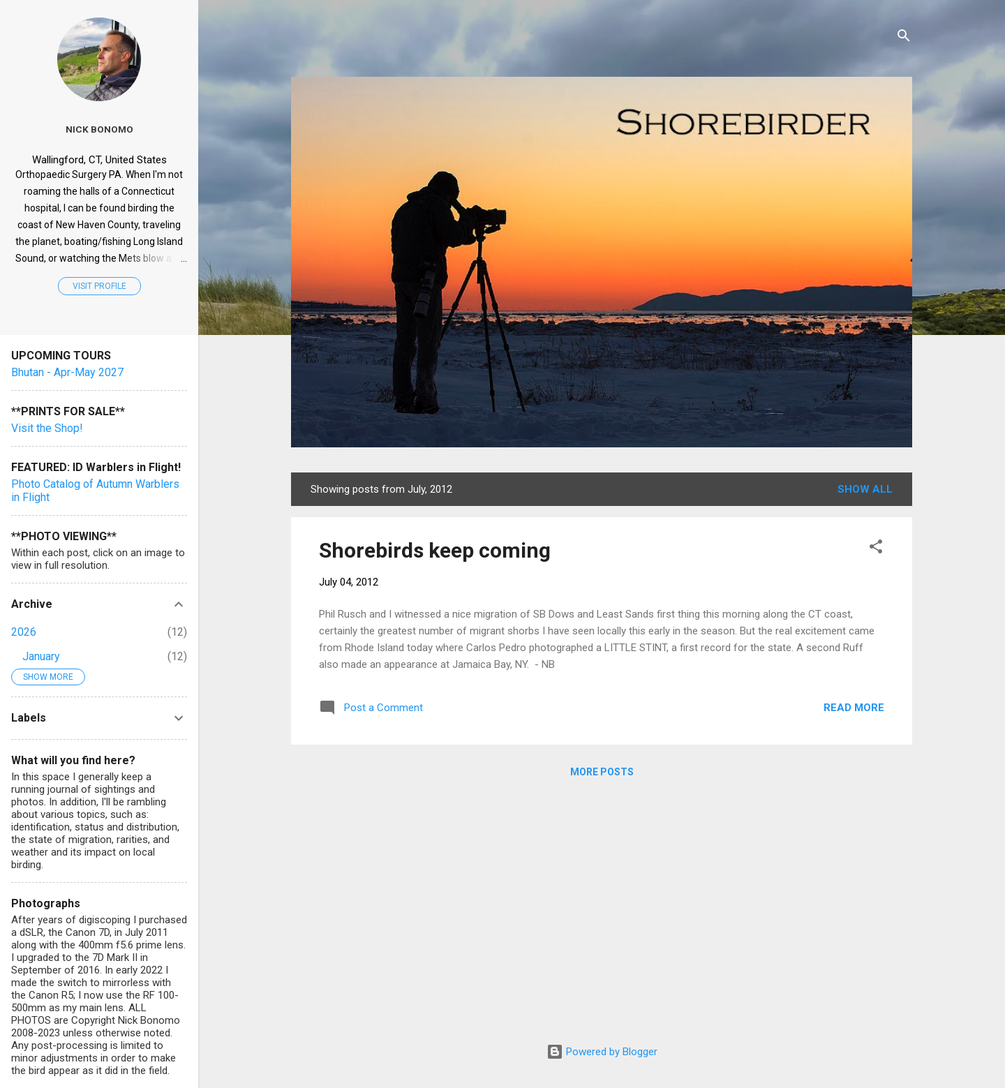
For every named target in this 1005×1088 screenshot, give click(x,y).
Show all (865, 489)
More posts (602, 771)
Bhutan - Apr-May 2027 (67, 372)
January (41, 656)
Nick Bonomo (99, 129)
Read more (854, 707)
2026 (23, 632)
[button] (876, 549)
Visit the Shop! (47, 428)
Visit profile (99, 286)
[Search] (903, 38)
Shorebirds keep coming (435, 550)
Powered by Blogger (601, 1051)
